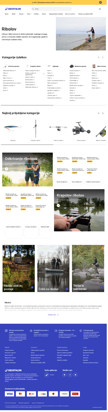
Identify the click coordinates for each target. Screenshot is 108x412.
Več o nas (86, 355)
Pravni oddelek (62, 347)
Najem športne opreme (37, 355)
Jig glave (50, 93)
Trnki (49, 78)
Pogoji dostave (9, 350)
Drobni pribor (29, 79)
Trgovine (85, 357)
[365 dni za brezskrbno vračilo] (16, 335)
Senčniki (73, 88)
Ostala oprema (30, 84)
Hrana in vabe (30, 77)
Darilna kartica (35, 360)
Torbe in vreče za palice (77, 98)
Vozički (72, 100)
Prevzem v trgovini (10, 352)
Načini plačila (9, 355)
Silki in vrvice (7, 78)
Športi (7, 14)
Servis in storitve (70, 14)
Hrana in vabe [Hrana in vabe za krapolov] (45, 220)
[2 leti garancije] (90, 335)
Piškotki (59, 357)
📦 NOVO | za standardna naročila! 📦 (52, 2)
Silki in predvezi (52, 83)
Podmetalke (74, 80)
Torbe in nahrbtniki (76, 95)
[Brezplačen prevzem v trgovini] (41, 335)
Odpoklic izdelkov (62, 360)
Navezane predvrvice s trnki (12, 83)
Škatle (50, 85)
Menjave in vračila (10, 357)
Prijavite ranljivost (24, 403)
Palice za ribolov (62, 175)
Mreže (72, 73)
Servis (32, 352)
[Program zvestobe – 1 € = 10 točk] (66, 335)
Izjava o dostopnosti (38, 403)
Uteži (5, 88)
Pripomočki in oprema (54, 98)
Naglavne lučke (75, 75)
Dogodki (85, 360)
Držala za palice (75, 70)
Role (5, 75)
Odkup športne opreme (37, 350)
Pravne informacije (62, 350)
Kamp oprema (30, 82)
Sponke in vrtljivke (53, 90)
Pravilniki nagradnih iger (64, 355)
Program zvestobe (88, 350)
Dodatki (37, 14)
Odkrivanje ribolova (9, 70)
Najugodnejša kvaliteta (56, 14)
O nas (85, 347)
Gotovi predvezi (8, 80)
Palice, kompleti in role (32, 70)
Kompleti (50, 75)
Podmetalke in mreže (54, 88)
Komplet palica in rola (93, 175)
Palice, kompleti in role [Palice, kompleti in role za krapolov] (14, 220)
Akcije (44, 14)
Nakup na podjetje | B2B (85, 14)
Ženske (22, 14)
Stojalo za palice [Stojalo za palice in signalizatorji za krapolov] (31, 220)
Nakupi (7, 347)
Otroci (29, 14)
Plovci (5, 90)
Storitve (34, 347)
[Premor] (100, 2)
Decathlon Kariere (88, 352)
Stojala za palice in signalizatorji (34, 74)
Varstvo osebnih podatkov (64, 352)
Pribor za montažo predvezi (56, 80)
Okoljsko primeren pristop (90, 362)
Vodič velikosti (9, 360)
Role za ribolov (77, 175)
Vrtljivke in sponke (9, 85)
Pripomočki (74, 83)
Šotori (72, 93)
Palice (5, 73)
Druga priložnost (36, 357)
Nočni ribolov (74, 78)
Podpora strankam (10, 362)
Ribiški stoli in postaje (77, 85)
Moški (14, 14)
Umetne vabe (52, 95)
